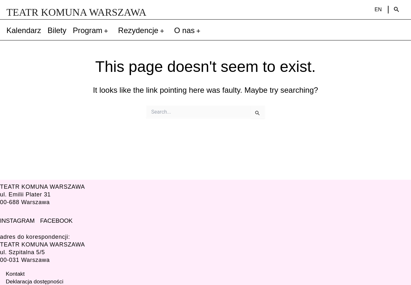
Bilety (57, 30)
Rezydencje (143, 30)
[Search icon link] (396, 9)
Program (92, 30)
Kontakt (15, 273)
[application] (107, 30)
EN (378, 9)
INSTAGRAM (17, 220)
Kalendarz (23, 30)
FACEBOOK (55, 220)
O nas (189, 30)
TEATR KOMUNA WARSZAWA (76, 12)
